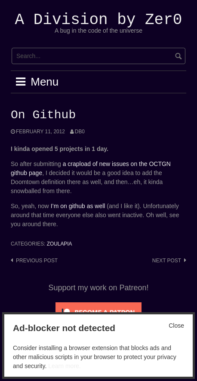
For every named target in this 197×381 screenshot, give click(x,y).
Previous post (37, 261)
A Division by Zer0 (98, 20)
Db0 (80, 132)
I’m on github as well (78, 206)
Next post (166, 261)
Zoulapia (59, 244)
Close (176, 325)
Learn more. (64, 366)
